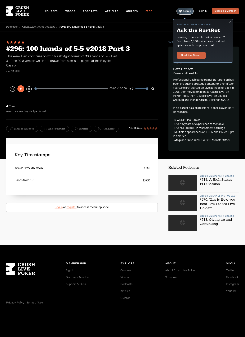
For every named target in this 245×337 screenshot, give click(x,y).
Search (185, 11)
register (72, 207)
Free (148, 11)
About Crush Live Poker (180, 270)
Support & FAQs (76, 284)
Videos (70, 11)
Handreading (21, 111)
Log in (59, 207)
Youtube (231, 291)
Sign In (203, 11)
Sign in (70, 270)
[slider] (71, 88)
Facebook (232, 277)
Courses (51, 11)
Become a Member (225, 11)
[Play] (20, 88)
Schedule (171, 277)
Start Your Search (191, 55)
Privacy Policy (15, 302)
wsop (9, 111)
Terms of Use (35, 302)
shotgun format (37, 111)
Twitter (230, 270)
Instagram (232, 284)
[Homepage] (25, 11)
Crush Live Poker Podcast (38, 26)
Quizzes (132, 11)
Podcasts (90, 11)
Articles (111, 11)
